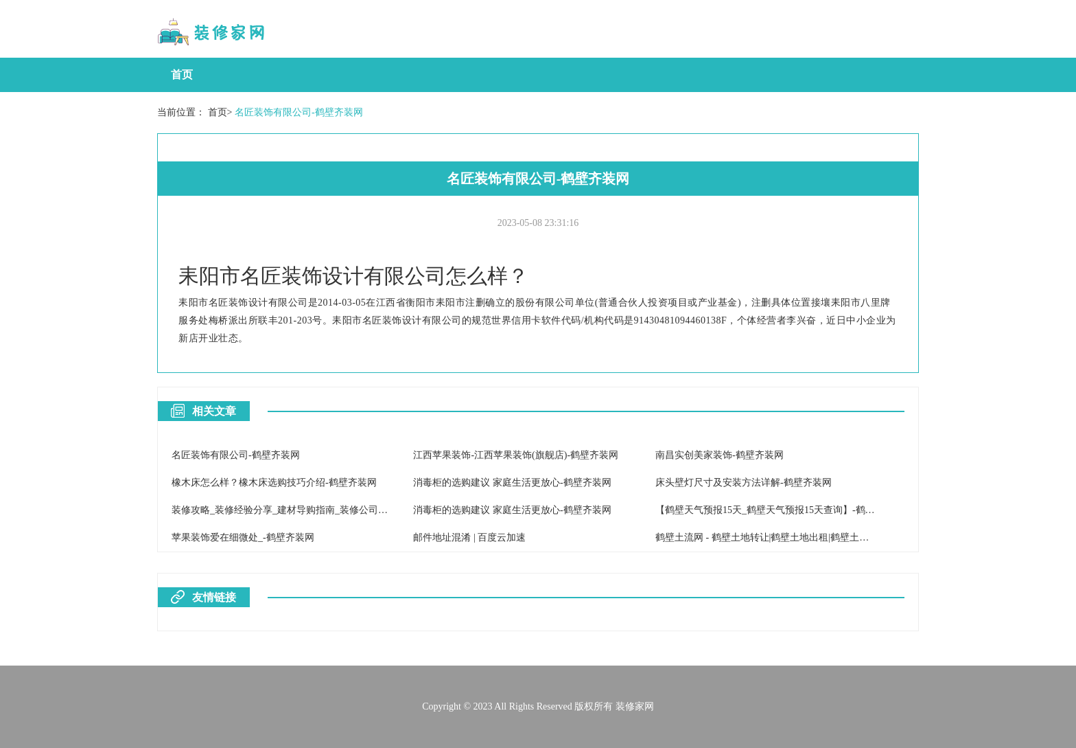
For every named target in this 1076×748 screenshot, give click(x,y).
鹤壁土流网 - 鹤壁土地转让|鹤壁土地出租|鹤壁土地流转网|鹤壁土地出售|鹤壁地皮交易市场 (845, 537)
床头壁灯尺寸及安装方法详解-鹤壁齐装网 (743, 482)
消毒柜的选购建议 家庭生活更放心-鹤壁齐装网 (512, 482)
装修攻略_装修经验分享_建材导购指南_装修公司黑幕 (284, 510)
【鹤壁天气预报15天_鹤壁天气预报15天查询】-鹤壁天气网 (779, 510)
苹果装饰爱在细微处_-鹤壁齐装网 (243, 537)
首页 (182, 74)
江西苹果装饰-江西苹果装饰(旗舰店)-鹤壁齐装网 (515, 455)
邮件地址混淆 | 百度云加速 (469, 537)
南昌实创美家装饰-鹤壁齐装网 (719, 455)
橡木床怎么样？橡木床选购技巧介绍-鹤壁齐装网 (274, 482)
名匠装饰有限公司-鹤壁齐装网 (299, 112)
